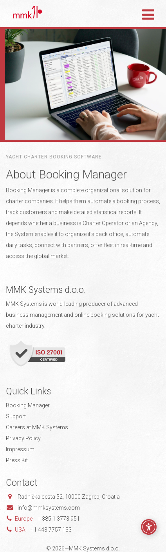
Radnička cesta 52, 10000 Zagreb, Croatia (69, 497)
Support (16, 416)
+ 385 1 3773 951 (59, 519)
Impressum (20, 449)
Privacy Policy (23, 438)
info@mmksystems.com (49, 508)
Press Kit (17, 460)
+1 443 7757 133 (51, 530)
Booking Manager (28, 405)
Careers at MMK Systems (37, 427)
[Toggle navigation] (148, 13)
